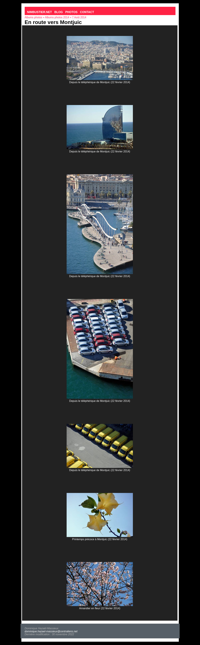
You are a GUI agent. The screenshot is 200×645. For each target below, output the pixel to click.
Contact (87, 12)
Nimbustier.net (39, 12)
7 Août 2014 (79, 17)
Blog (58, 12)
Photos (71, 12)
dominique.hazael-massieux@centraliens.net (51, 631)
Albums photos (33, 17)
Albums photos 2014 (57, 17)
